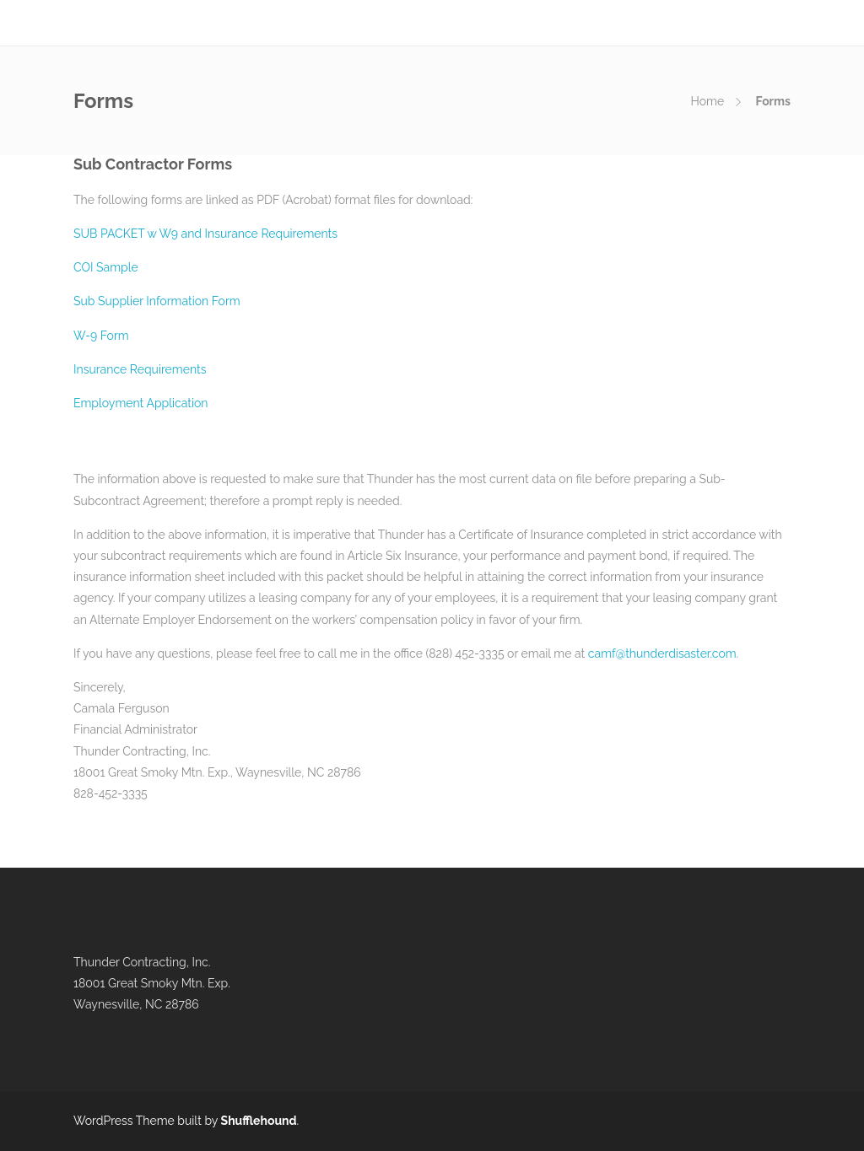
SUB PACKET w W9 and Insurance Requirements (205, 233)
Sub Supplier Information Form (156, 301)
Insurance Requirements (139, 369)
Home (708, 101)
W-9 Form (101, 335)
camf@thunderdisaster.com (662, 653)
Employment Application (140, 403)
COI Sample (105, 267)
